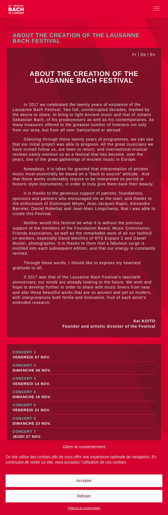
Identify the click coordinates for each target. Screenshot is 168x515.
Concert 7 (84, 434)
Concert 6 (84, 421)
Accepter (84, 480)
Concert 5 (84, 408)
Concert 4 (84, 395)
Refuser (84, 496)
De (143, 54)
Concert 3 (84, 381)
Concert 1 (84, 355)
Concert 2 (84, 368)
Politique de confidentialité (84, 508)
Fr (134, 54)
